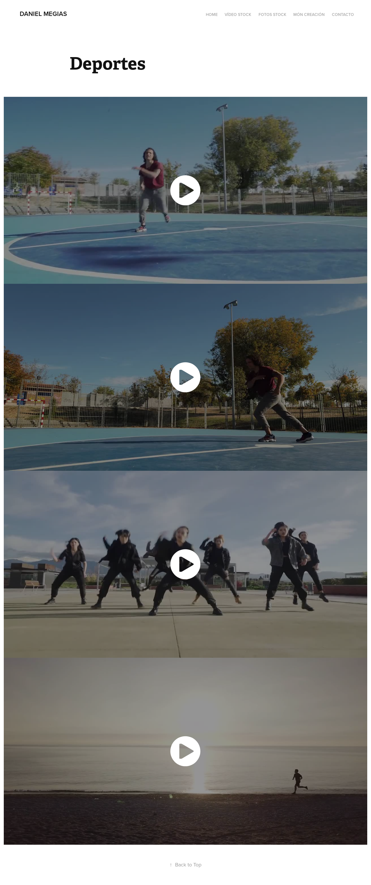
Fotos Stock (272, 14)
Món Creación (309, 14)
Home (212, 14)
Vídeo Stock (238, 14)
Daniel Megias (43, 13)
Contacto (343, 14)
